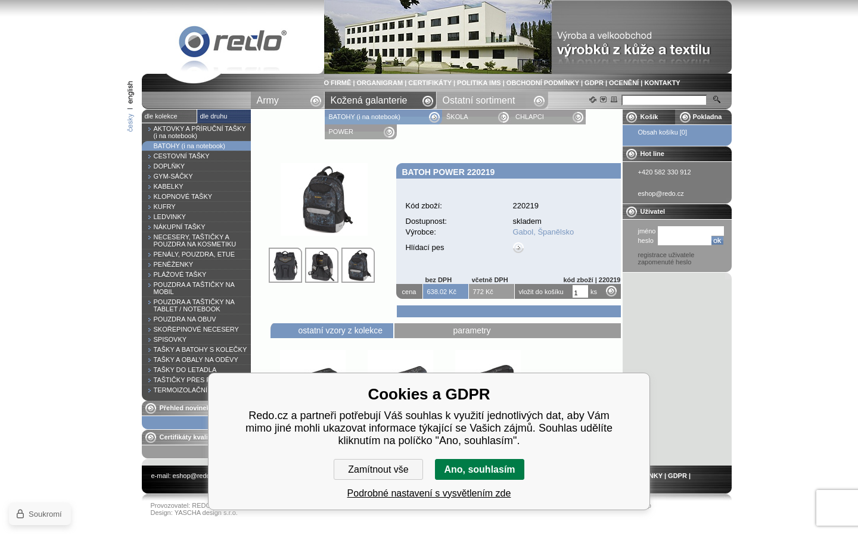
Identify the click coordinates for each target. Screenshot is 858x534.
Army (268, 100)
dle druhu (214, 116)
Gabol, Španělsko (543, 231)
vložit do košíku (541, 291)
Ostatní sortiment (479, 100)
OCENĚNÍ (624, 82)
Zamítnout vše (378, 469)
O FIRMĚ (338, 82)
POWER (342, 131)
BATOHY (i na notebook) (364, 116)
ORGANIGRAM (380, 82)
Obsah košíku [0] (663, 132)
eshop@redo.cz (196, 475)
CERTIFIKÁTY (430, 82)
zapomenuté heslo (665, 262)
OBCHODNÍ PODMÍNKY (542, 82)
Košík (649, 116)
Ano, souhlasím (479, 469)
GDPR (594, 82)
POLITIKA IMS (479, 82)
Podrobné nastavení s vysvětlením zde (429, 493)
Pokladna (707, 116)
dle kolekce (161, 116)
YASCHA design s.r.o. (206, 512)
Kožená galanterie (369, 100)
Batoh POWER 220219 (233, 44)
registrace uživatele (666, 254)
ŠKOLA (458, 116)
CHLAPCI (529, 116)
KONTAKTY (662, 82)
